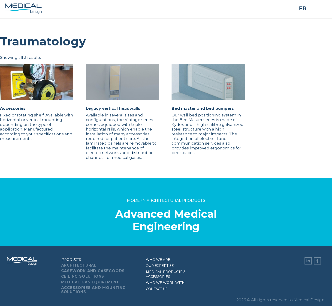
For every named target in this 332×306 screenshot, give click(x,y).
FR (303, 8)
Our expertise (160, 266)
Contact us (157, 289)
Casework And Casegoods (93, 271)
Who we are (158, 260)
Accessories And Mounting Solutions (93, 289)
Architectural (79, 265)
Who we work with (165, 283)
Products (71, 260)
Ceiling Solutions (82, 276)
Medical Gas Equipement (90, 282)
